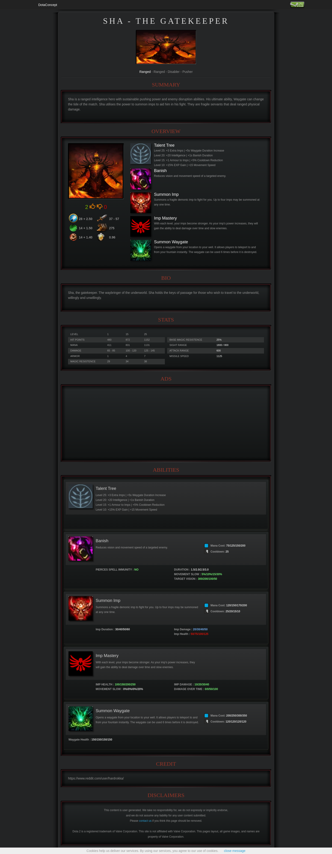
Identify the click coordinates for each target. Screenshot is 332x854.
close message (234, 851)
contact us (145, 820)
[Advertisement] (166, 423)
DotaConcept (47, 5)
